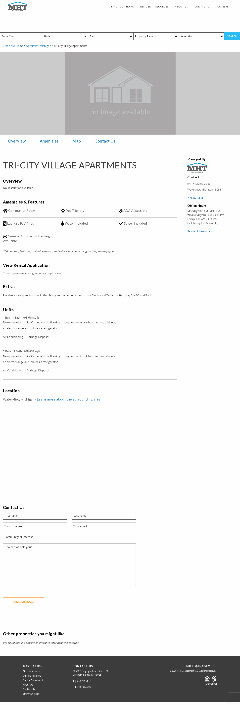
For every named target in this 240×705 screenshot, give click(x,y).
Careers (223, 8)
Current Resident (32, 678)
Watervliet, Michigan (38, 48)
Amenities (49, 143)
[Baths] (111, 39)
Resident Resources (154, 8)
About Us (181, 8)
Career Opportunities (34, 683)
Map (76, 143)
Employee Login (31, 696)
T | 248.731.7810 (82, 683)
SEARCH (232, 39)
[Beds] (65, 39)
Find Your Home (122, 8)
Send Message (24, 604)
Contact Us (202, 8)
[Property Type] (156, 39)
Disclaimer (211, 686)
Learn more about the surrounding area (68, 402)
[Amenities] (201, 39)
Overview (17, 143)
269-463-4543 (195, 200)
